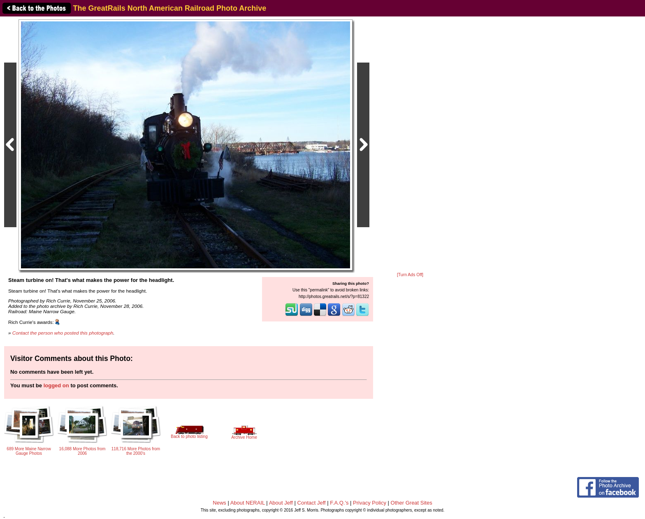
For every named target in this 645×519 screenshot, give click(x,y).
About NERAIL (247, 503)
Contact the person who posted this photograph (63, 332)
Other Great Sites (411, 503)
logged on (56, 385)
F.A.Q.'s (339, 503)
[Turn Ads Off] (410, 274)
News (219, 503)
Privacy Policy (369, 503)
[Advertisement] (410, 144)
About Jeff (281, 503)
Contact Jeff (311, 503)
